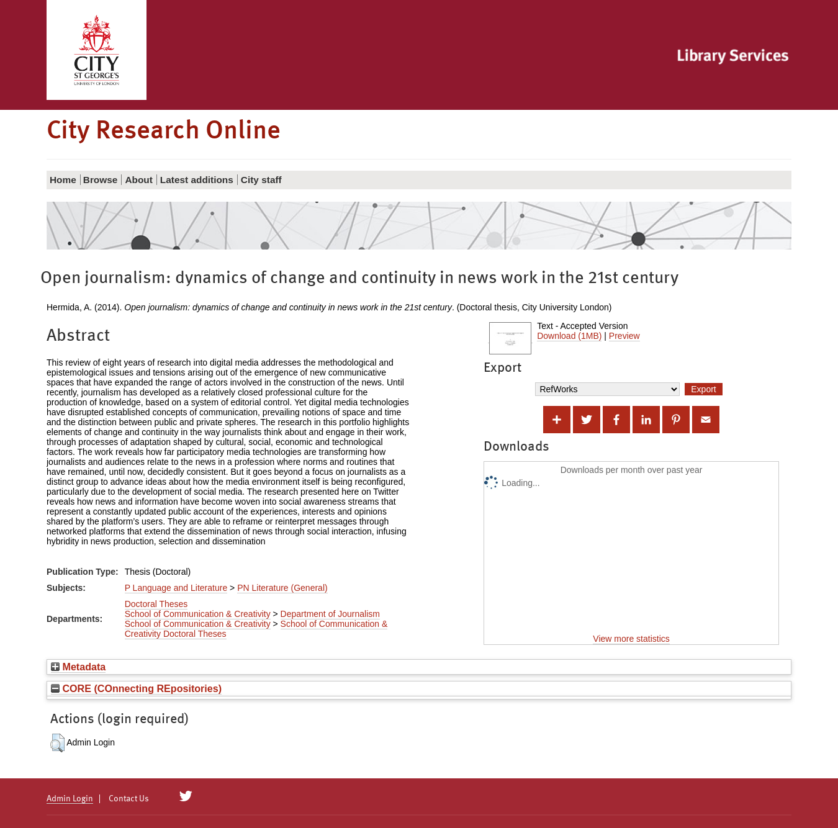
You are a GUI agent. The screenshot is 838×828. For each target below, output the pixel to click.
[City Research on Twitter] (186, 796)
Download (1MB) (569, 336)
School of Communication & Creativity (198, 614)
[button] (57, 743)
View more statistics (631, 639)
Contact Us (129, 798)
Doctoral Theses (156, 604)
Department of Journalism (330, 614)
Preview (624, 336)
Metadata (78, 666)
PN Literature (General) (282, 588)
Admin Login (70, 798)
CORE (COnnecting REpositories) (136, 688)
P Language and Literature (176, 588)
